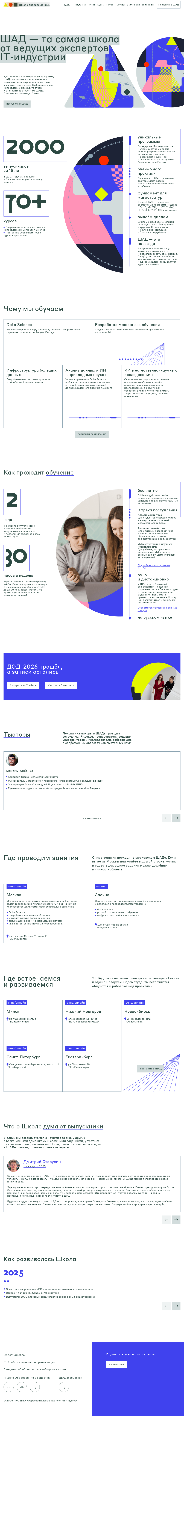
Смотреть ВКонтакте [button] (61, 685)
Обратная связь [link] (15, 1462)
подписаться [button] (116, 1471)
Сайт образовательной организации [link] (29, 1470)
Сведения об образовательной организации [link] (35, 1477)
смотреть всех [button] (92, 847)
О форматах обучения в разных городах (157, 609)
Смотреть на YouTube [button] (23, 685)
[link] (48, 342)
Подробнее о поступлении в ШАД (154, 566)
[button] (17, 104)
